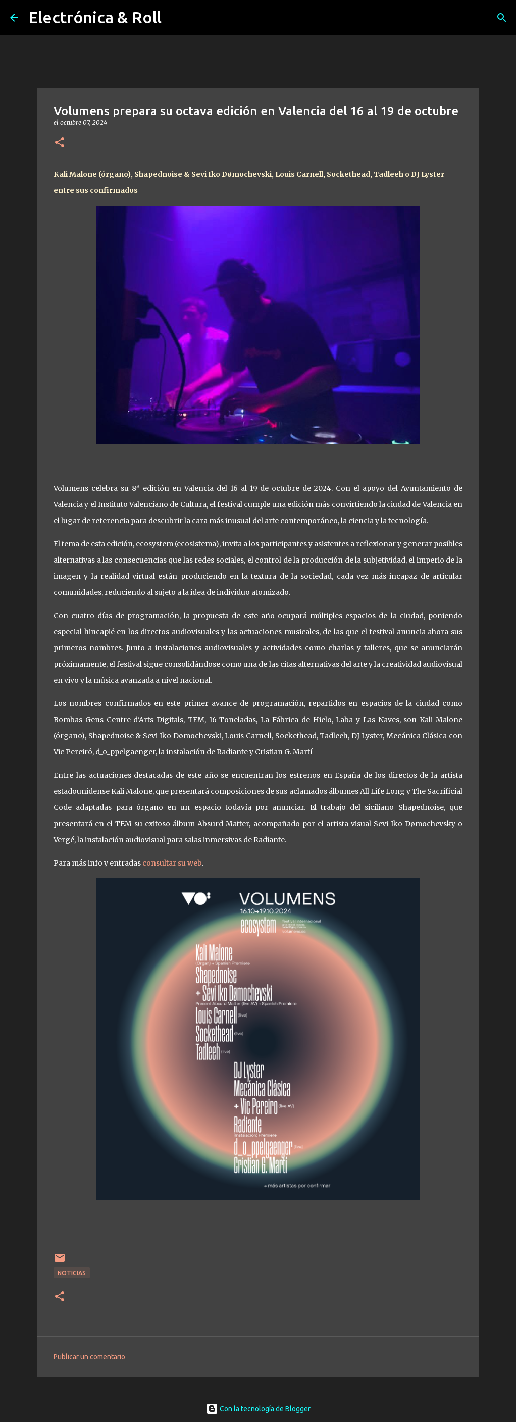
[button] (60, 143)
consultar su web (172, 863)
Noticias (72, 1272)
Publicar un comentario (89, 1357)
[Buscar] (502, 18)
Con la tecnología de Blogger (258, 1409)
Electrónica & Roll (95, 17)
